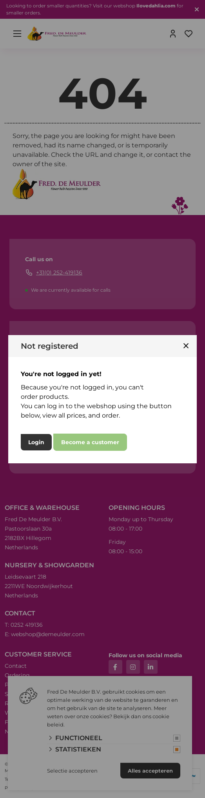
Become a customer (90, 442)
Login (36, 442)
